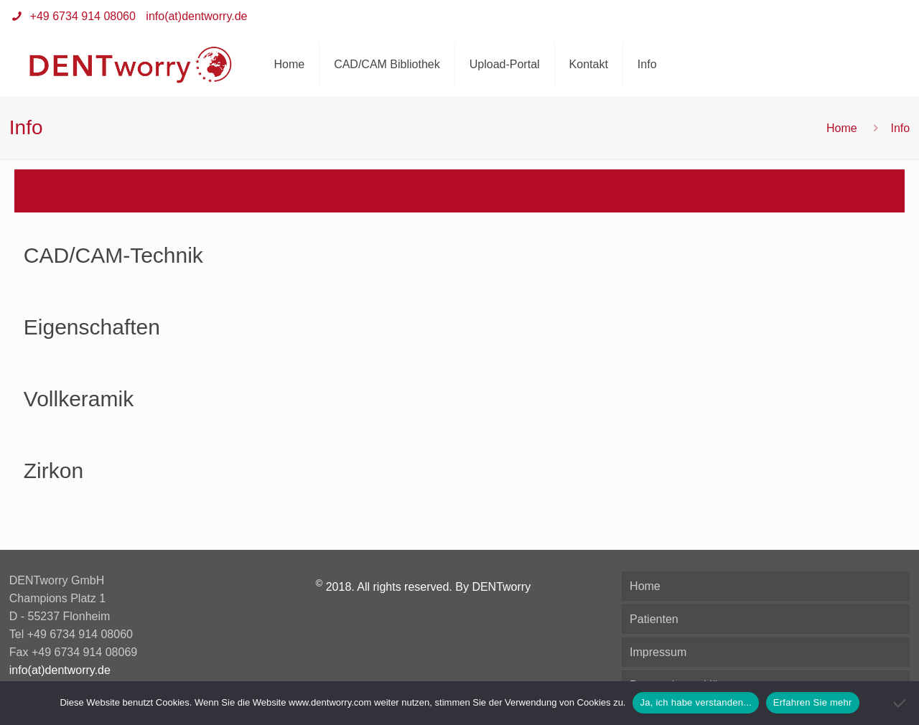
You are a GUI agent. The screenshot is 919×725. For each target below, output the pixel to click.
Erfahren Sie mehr (812, 702)
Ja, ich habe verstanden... (695, 702)
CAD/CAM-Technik (113, 255)
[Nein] (901, 703)
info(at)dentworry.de (196, 16)
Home (841, 128)
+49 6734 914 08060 (81, 16)
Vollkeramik (79, 399)
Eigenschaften (92, 327)
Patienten (654, 619)
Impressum (658, 652)
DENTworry (501, 587)
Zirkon (53, 470)
